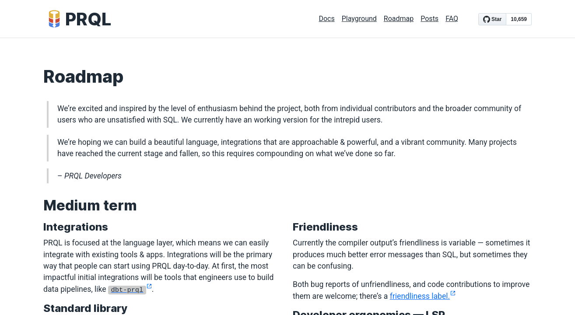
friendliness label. (423, 296)
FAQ (451, 18)
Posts (429, 18)
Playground (359, 18)
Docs (326, 18)
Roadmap (399, 18)
